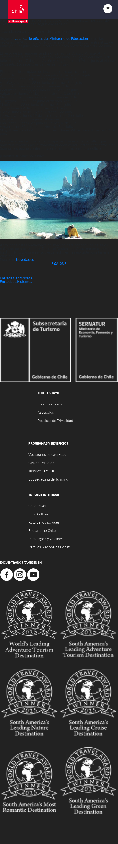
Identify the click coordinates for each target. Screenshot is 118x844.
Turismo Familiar (41, 470)
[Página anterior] (52, 263)
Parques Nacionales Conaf (48, 546)
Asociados (46, 412)
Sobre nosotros (50, 404)
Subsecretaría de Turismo (48, 479)
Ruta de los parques (44, 522)
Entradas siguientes (16, 281)
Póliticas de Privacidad (55, 420)
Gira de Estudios (41, 462)
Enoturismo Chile (42, 530)
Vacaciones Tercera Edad (47, 454)
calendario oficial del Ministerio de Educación (51, 38)
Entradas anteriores (16, 277)
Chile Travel (37, 505)
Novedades (25, 259)
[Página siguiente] (65, 263)
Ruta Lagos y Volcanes (46, 538)
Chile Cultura (38, 513)
